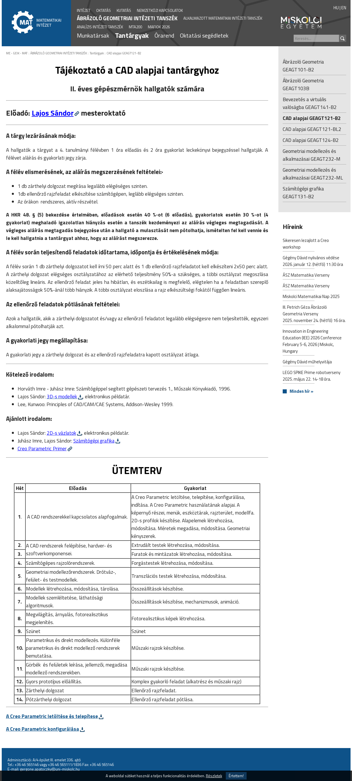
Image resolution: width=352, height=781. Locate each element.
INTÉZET (83, 10)
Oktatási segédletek (204, 35)
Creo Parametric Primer (42, 448)
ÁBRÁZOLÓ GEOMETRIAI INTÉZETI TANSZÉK (127, 18)
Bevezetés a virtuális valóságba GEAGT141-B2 (310, 103)
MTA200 (135, 27)
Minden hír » (301, 391)
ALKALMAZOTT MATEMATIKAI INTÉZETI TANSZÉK (222, 18)
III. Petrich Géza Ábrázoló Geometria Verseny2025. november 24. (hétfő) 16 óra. (314, 314)
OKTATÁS (103, 10)
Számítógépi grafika (94, 441)
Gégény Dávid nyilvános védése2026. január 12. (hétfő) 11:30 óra (313, 261)
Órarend (164, 35)
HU (336, 7)
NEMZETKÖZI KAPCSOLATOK (160, 10)
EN (343, 7)
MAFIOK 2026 (159, 27)
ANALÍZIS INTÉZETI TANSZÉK (100, 27)
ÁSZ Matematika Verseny (306, 276)
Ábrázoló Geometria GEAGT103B (303, 84)
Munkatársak (93, 35)
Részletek (214, 776)
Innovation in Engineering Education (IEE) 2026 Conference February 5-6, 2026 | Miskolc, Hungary (312, 342)
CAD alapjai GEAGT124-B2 (311, 140)
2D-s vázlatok (61, 433)
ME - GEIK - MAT (16, 53)
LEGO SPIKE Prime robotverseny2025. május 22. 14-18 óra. (311, 376)
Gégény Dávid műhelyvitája (307, 362)
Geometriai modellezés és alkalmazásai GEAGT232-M (311, 155)
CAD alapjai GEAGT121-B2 (124, 53)
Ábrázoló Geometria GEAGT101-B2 (303, 65)
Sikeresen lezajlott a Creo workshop (306, 244)
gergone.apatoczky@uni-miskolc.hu (50, 769)
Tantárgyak (132, 35)
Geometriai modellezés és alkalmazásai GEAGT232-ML (313, 174)
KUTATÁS (124, 10)
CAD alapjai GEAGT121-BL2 (312, 129)
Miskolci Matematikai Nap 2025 (311, 297)
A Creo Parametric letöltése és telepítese (52, 716)
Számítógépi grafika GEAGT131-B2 (303, 192)
